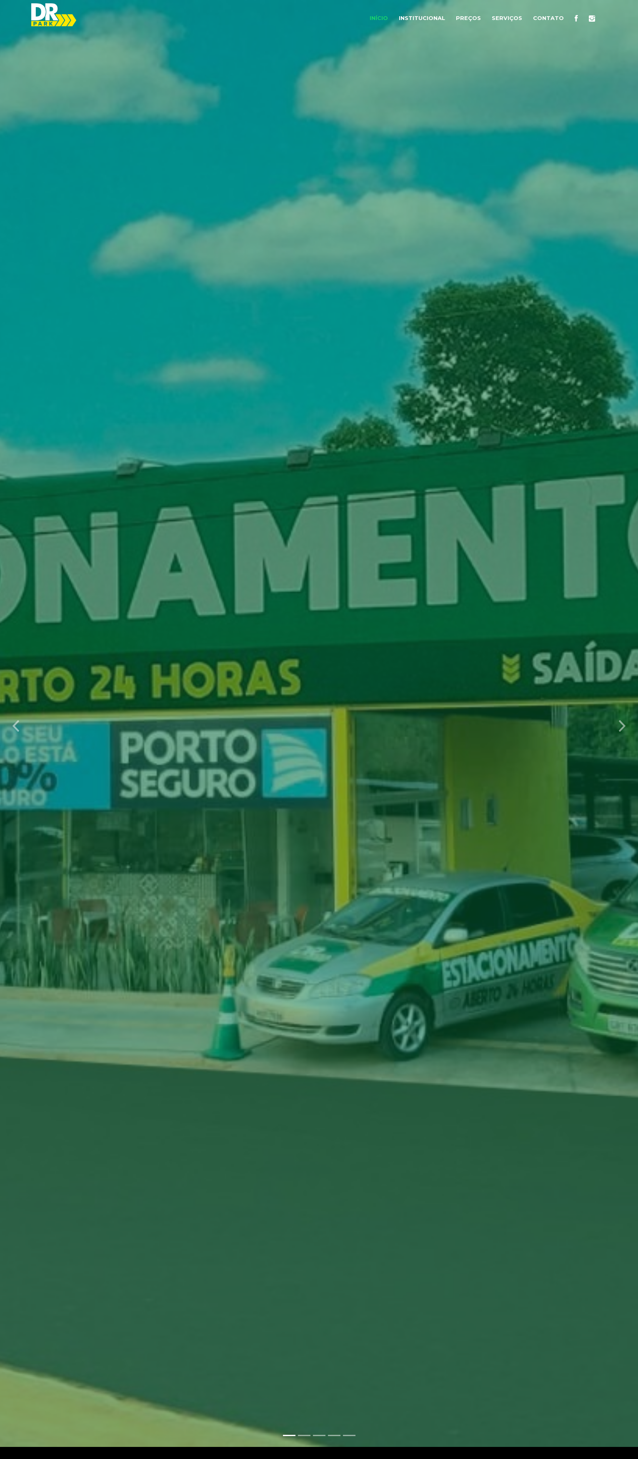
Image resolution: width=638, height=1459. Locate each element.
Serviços (507, 18)
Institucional (422, 18)
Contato (548, 18)
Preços (468, 18)
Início (379, 18)
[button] (16, 720)
